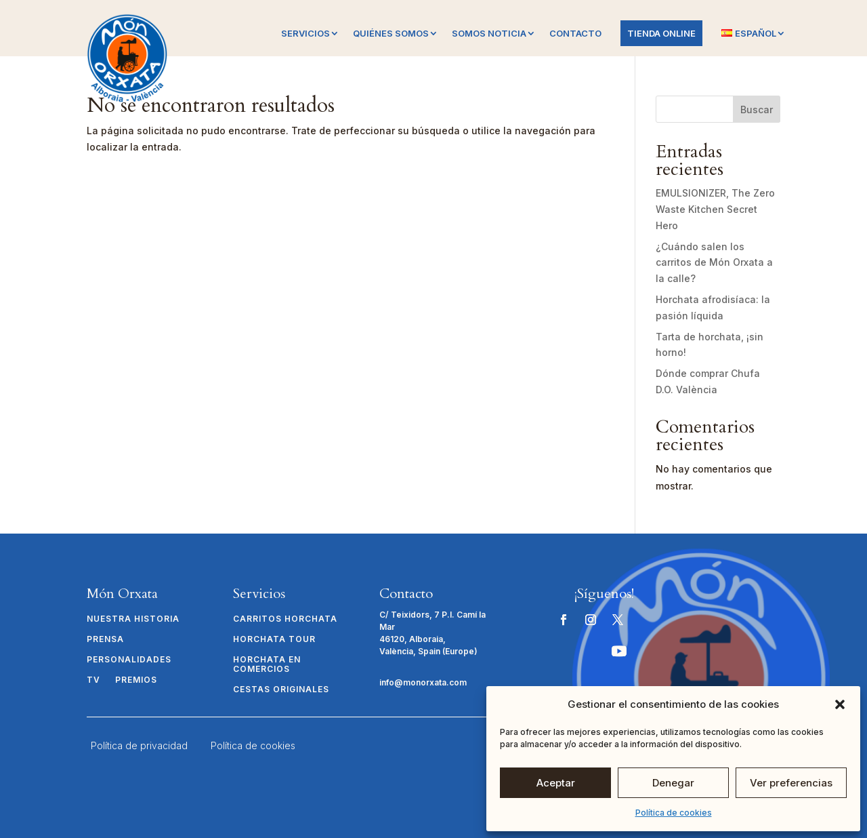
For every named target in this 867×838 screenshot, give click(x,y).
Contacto (575, 33)
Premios (136, 680)
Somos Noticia (489, 33)
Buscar (756, 109)
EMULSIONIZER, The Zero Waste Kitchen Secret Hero (715, 209)
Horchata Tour (274, 639)
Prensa (105, 639)
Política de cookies (673, 812)
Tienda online (661, 33)
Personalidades (129, 659)
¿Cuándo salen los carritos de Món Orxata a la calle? (714, 263)
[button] (840, 704)
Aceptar (555, 782)
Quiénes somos (391, 33)
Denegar (673, 782)
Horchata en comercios (267, 664)
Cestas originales (281, 689)
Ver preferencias (791, 782)
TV (93, 680)
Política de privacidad (139, 745)
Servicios (305, 33)
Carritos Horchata (285, 619)
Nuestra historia (133, 619)
